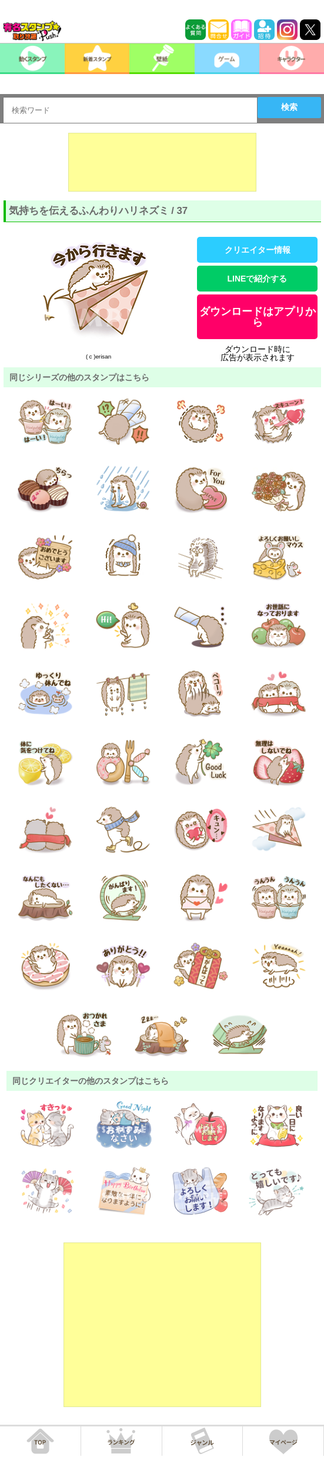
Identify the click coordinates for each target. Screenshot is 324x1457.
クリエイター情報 (257, 249)
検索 (289, 107)
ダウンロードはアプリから (257, 317)
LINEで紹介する (258, 278)
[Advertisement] (162, 162)
